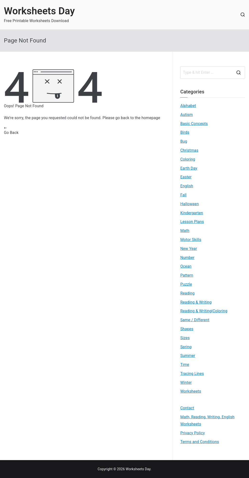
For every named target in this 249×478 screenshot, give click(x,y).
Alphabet (188, 105)
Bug (183, 141)
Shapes (186, 329)
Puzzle (186, 284)
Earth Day (188, 168)
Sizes (185, 338)
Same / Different (194, 320)
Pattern (186, 275)
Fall (183, 195)
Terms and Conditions (199, 441)
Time (184, 364)
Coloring (187, 159)
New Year (188, 248)
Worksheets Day (39, 11)
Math (184, 230)
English (186, 186)
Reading (187, 293)
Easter (185, 177)
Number (187, 257)
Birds (184, 132)
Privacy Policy (192, 433)
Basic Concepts (194, 123)
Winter (186, 382)
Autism (186, 114)
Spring (186, 347)
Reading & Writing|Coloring (203, 311)
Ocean (185, 266)
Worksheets (190, 391)
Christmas (189, 150)
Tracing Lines (192, 373)
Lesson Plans (192, 221)
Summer (187, 355)
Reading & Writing (196, 302)
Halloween (189, 204)
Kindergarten (191, 213)
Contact (187, 408)
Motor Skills (190, 239)
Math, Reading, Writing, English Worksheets (207, 420)
